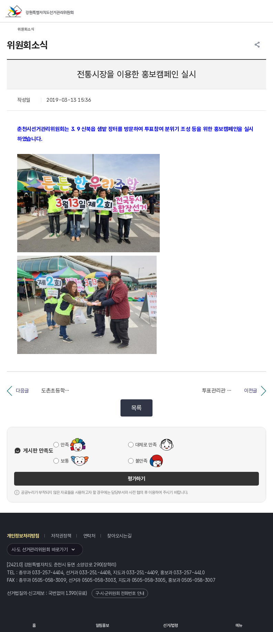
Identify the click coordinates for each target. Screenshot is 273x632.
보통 (65, 461)
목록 (136, 407)
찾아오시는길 (119, 536)
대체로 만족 (146, 444)
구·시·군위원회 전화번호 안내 (119, 593)
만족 (65, 444)
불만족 (141, 461)
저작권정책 (61, 536)
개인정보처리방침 (23, 536)
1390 (71, 593)
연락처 (89, 536)
